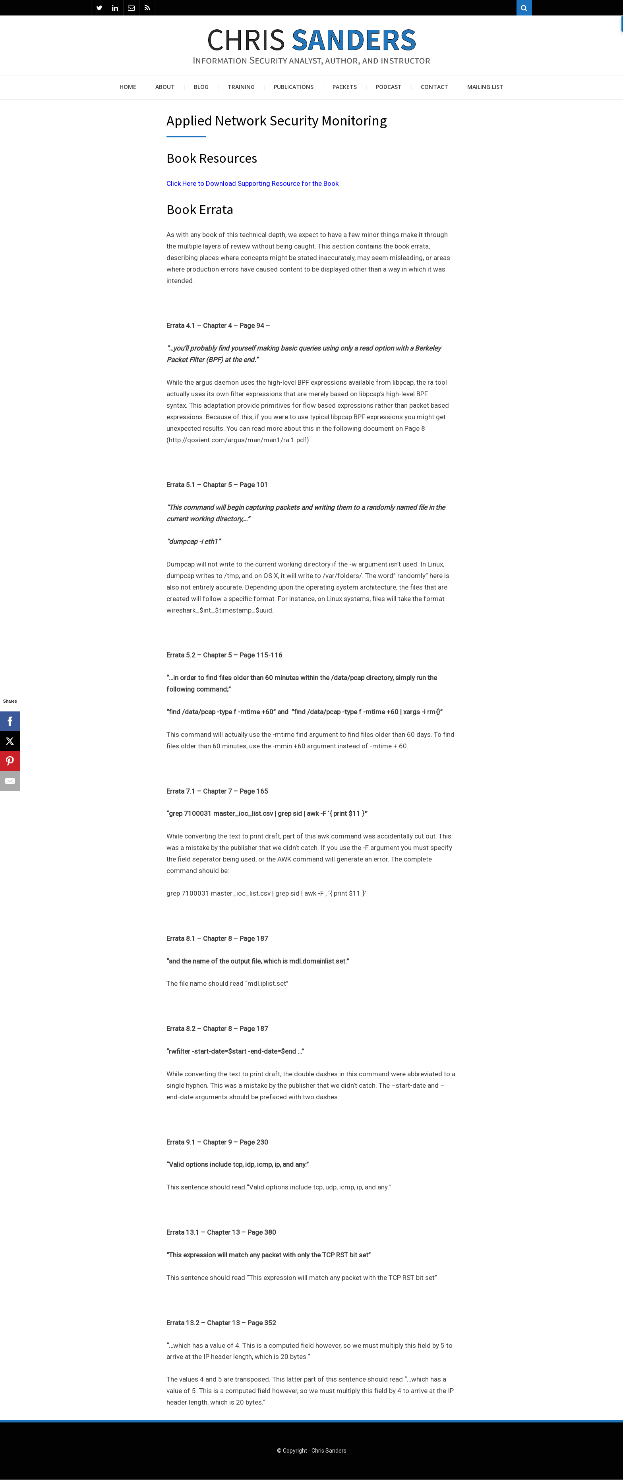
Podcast (389, 89)
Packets (345, 89)
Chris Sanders (329, 1453)
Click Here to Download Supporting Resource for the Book (252, 186)
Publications (293, 89)
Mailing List (485, 89)
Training (241, 89)
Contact (434, 89)
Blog (201, 89)
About (165, 89)
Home (128, 89)
